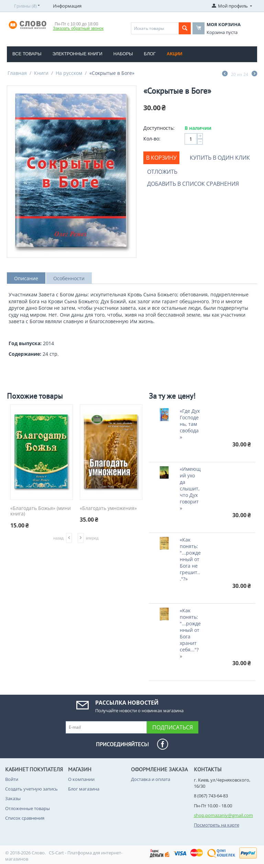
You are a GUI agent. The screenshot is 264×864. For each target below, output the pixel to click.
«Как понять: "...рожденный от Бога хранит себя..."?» (190, 633)
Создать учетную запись (31, 789)
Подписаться (172, 727)
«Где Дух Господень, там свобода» (190, 424)
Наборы (123, 53)
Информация (67, 6)
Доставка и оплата (150, 779)
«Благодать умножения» (108, 508)
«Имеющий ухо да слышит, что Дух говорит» (190, 488)
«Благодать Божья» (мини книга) (40, 511)
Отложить (162, 171)
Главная (17, 73)
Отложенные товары (27, 808)
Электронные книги (77, 53)
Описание (26, 278)
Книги (41, 73)
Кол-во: (152, 138)
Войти (11, 779)
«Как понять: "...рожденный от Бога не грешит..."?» (190, 559)
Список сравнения (24, 818)
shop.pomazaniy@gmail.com (223, 815)
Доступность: (159, 128)
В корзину (161, 157)
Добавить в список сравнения (193, 183)
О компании (81, 779)
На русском (69, 73)
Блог (150, 53)
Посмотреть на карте (216, 825)
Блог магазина (83, 789)
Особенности (69, 278)
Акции (175, 53)
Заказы (13, 798)
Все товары (26, 53)
